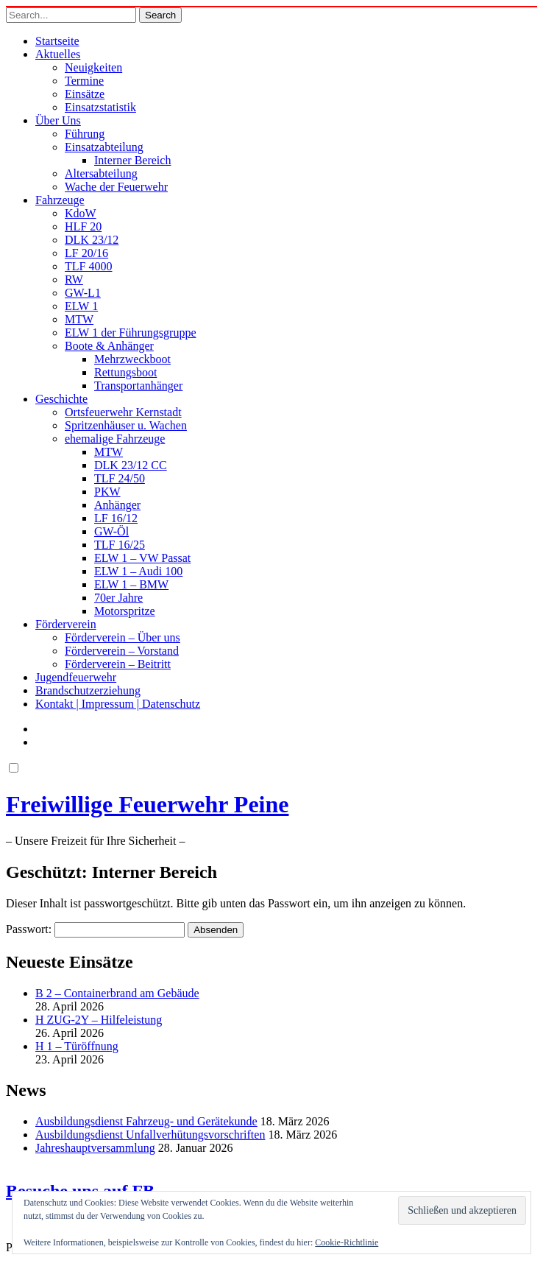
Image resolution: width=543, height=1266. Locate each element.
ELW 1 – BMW (131, 584)
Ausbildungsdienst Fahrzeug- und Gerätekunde (146, 1121)
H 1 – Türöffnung (76, 1046)
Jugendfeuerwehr (75, 677)
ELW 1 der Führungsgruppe (130, 332)
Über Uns (58, 120)
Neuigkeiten (93, 67)
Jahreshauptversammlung (95, 1148)
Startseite (57, 41)
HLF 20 (83, 226)
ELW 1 (81, 306)
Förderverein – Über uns (122, 637)
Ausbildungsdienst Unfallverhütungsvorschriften (150, 1134)
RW (74, 279)
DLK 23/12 (91, 239)
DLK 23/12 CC (130, 465)
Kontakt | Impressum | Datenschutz (117, 703)
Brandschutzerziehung (88, 690)
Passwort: (95, 929)
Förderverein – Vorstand (122, 650)
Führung (84, 133)
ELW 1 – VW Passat (142, 558)
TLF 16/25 (119, 544)
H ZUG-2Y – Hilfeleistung (98, 1019)
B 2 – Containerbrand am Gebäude (117, 993)
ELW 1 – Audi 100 (138, 571)
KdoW (80, 213)
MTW (79, 319)
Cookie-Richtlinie (346, 1242)
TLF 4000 (88, 266)
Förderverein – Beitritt (118, 664)
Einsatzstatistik (100, 107)
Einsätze (84, 94)
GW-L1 (83, 292)
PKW (107, 491)
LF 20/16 (86, 253)
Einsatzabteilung (104, 147)
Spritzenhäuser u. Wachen (126, 425)
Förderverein (65, 624)
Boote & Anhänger (109, 346)
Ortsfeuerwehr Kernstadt (123, 412)
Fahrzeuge (60, 200)
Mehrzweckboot (132, 359)
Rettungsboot (125, 372)
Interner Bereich (132, 160)
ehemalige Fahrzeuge (115, 438)
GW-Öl (111, 531)
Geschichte (61, 399)
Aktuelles (57, 54)
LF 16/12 (116, 518)
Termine (84, 80)
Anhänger (117, 505)
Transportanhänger (138, 385)
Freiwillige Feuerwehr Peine (147, 804)
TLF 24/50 (119, 478)
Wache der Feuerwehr (116, 186)
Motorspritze (124, 611)
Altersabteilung (101, 173)
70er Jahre (118, 597)
